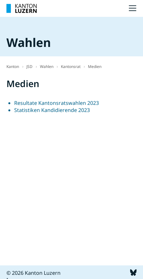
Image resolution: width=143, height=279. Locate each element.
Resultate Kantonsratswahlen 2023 (56, 102)
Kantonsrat (71, 66)
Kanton (12, 66)
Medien (94, 66)
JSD (29, 66)
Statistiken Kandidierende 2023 (52, 110)
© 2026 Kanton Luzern (33, 272)
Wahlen (46, 66)
